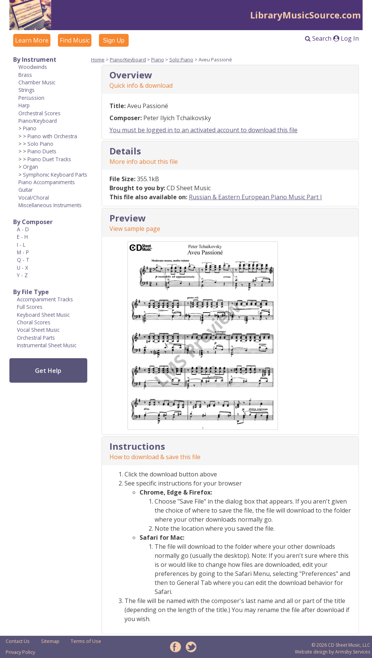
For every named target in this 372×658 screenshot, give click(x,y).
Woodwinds (32, 66)
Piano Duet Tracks (49, 159)
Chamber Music (36, 82)
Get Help (48, 370)
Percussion (31, 97)
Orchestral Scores (39, 113)
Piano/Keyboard (37, 120)
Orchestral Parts (36, 337)
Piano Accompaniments (46, 182)
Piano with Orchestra (52, 136)
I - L (21, 244)
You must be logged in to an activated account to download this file (203, 130)
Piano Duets (41, 151)
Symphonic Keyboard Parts (55, 174)
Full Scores (30, 306)
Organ (30, 166)
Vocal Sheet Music (38, 329)
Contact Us (18, 641)
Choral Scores (33, 322)
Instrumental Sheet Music (46, 345)
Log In (346, 38)
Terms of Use (86, 641)
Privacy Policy (20, 652)
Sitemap (50, 641)
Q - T (23, 259)
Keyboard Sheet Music (43, 314)
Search (318, 38)
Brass (25, 74)
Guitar (25, 189)
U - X (22, 267)
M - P (23, 252)
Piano (29, 128)
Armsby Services (352, 652)
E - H (22, 236)
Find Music (75, 40)
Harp (24, 105)
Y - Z (22, 275)
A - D (23, 229)
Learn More (32, 40)
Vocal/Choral (33, 197)
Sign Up (114, 40)
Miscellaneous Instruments (50, 205)
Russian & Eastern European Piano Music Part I (255, 197)
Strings (26, 89)
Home (98, 59)
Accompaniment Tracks (45, 299)
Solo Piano (40, 143)
